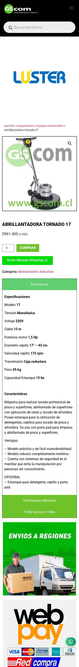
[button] (71, 7)
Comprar (28, 248)
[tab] (39, 284)
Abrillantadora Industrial (36, 272)
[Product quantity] (8, 248)
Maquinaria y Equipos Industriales (40, 126)
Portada (9, 126)
